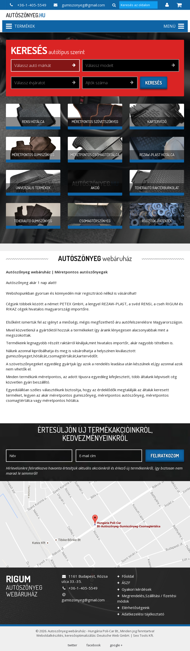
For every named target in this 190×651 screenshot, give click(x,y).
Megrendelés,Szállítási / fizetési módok (146, 598)
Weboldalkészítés (49, 635)
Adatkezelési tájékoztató (142, 613)
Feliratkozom (165, 455)
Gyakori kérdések (136, 589)
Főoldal (127, 576)
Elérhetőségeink (135, 607)
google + (116, 645)
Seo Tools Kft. (143, 635)
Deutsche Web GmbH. (113, 635)
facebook (93, 645)
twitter (72, 645)
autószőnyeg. (25, 15)
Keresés (153, 82)
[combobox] (45, 65)
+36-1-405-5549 (79, 588)
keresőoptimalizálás (80, 635)
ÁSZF (125, 582)
